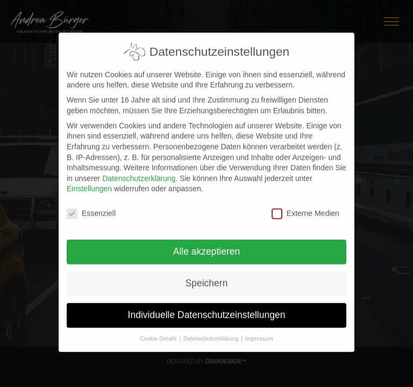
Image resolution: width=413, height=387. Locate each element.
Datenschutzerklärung (138, 171)
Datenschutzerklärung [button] (211, 331)
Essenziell (91, 207)
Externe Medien (305, 207)
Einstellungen (89, 182)
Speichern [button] (207, 276)
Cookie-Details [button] (159, 331)
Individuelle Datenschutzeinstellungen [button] (207, 308)
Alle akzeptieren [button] (206, 245)
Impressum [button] (259, 331)
